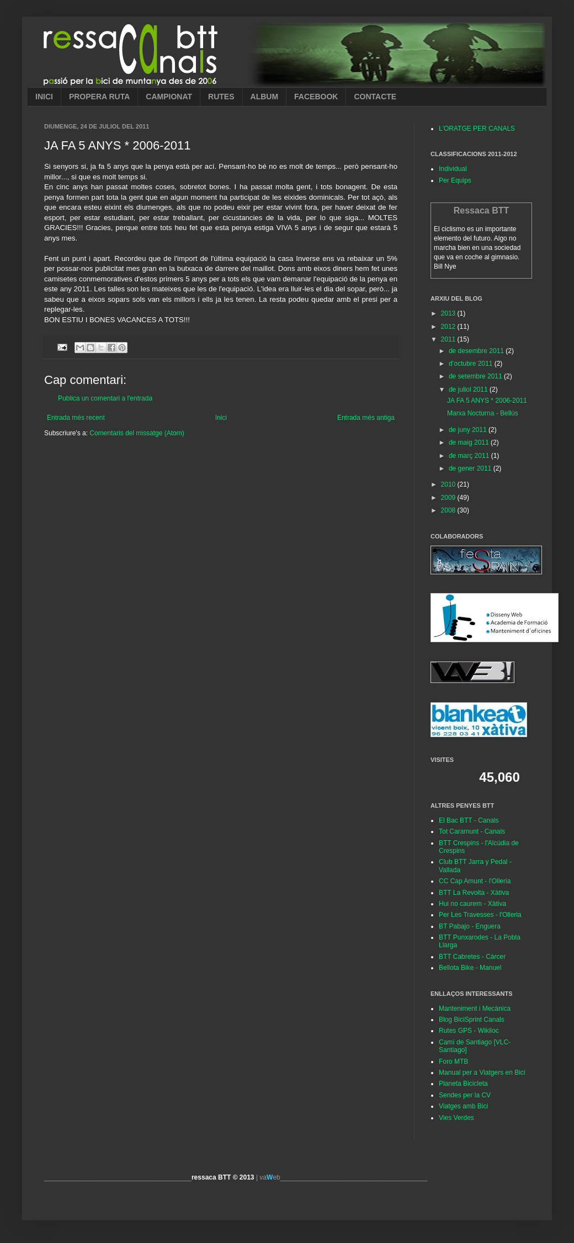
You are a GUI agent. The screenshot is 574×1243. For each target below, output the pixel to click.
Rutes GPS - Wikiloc (469, 1030)
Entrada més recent (76, 418)
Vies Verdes (456, 1118)
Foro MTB (453, 1061)
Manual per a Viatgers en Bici (482, 1072)
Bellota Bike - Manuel (470, 968)
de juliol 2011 (469, 389)
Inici (221, 418)
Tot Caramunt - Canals (472, 831)
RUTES (221, 96)
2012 (449, 326)
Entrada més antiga (366, 418)
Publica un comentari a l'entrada (105, 398)
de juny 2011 (468, 430)
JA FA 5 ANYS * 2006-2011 (487, 400)
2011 (449, 339)
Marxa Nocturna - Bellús (482, 413)
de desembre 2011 (477, 351)
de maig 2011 (470, 442)
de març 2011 (470, 456)
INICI (44, 96)
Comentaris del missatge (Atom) (136, 433)
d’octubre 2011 (472, 363)
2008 (449, 510)
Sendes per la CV (465, 1095)
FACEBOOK (316, 96)
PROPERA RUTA (99, 96)
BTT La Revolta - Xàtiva (474, 893)
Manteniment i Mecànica (475, 1008)
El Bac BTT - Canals (468, 820)
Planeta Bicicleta (463, 1083)
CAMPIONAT (169, 96)
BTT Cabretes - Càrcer (472, 957)
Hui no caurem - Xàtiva (472, 904)
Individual (453, 169)
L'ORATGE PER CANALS (477, 128)
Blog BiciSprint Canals (471, 1019)
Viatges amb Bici (463, 1106)
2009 (449, 498)
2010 (449, 484)
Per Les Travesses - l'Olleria (480, 915)
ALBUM (265, 96)
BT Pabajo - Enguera (470, 926)
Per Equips (455, 180)
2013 (449, 313)
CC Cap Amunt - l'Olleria (475, 881)
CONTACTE (375, 96)
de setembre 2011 (476, 376)
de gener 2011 (471, 468)
